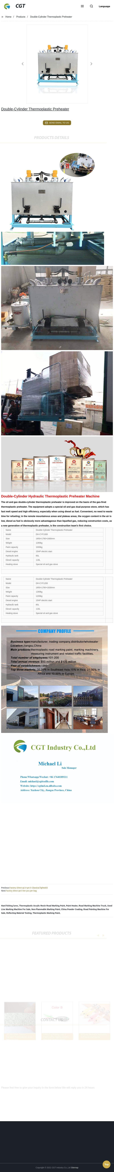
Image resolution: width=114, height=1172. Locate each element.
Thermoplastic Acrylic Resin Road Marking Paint (42, 906)
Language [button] (104, 6)
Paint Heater (72, 906)
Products (20, 17)
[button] (82, 6)
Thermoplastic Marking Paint (46, 913)
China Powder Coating (71, 909)
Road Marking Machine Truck (92, 906)
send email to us (57, 122)
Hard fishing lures (9, 906)
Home (8, 17)
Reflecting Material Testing (19, 913)
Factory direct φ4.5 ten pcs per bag (21, 891)
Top (106, 1164)
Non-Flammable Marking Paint (45, 909)
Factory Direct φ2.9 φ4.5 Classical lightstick (28, 888)
